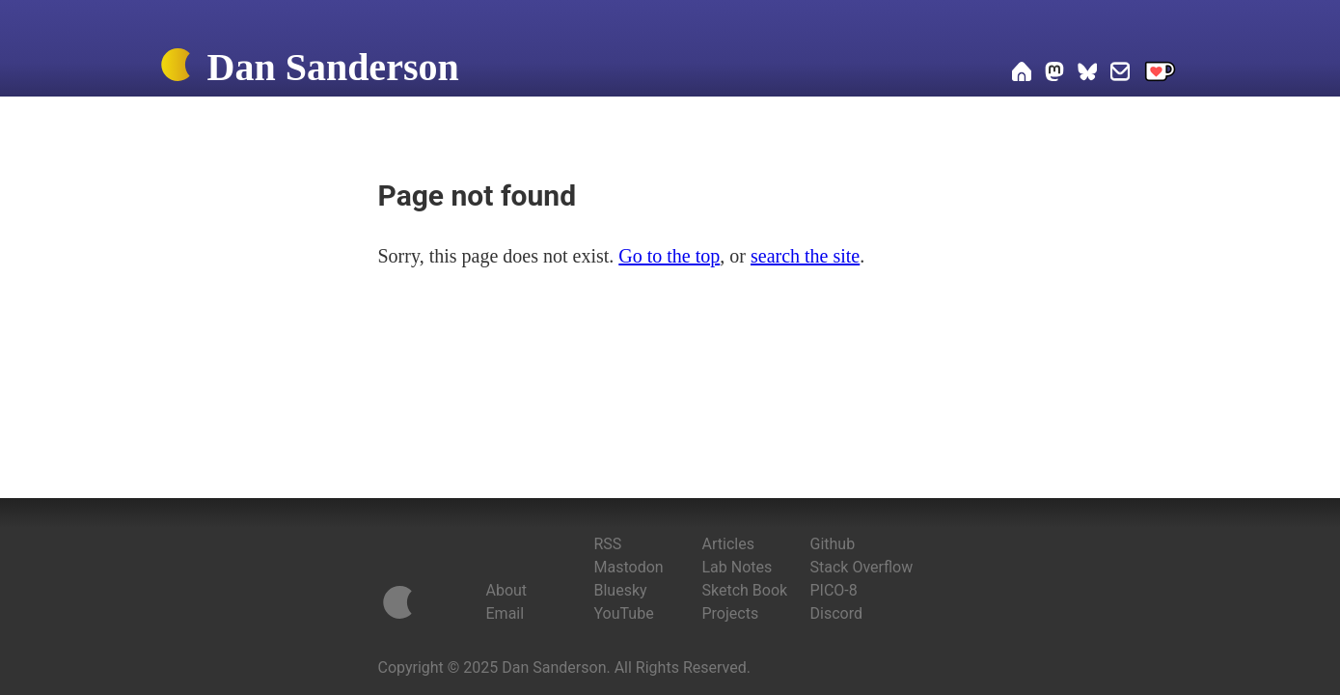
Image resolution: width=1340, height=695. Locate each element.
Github (833, 544)
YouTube (624, 613)
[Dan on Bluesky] (1087, 74)
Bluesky (620, 590)
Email (505, 613)
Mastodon (629, 567)
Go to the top (669, 255)
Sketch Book (745, 590)
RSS (608, 544)
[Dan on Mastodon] (1054, 74)
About (507, 590)
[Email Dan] (1120, 74)
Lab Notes (737, 567)
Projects (730, 613)
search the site (805, 255)
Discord (836, 613)
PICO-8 (834, 590)
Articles (728, 544)
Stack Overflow (862, 567)
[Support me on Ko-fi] (1160, 74)
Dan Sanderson (333, 67)
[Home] (175, 68)
